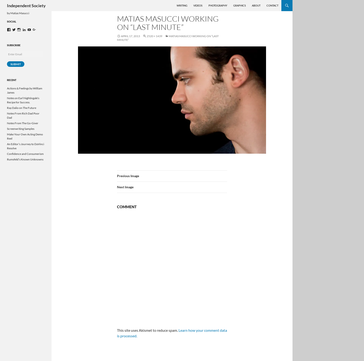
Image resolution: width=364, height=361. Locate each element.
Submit (15, 64)
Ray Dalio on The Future (21, 108)
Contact (272, 5)
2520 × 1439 (154, 36)
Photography (217, 5)
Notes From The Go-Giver (22, 123)
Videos (197, 5)
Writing (182, 5)
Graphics (239, 5)
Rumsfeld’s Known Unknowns (25, 159)
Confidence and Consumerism (25, 154)
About (256, 5)
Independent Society (26, 5)
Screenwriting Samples (20, 128)
